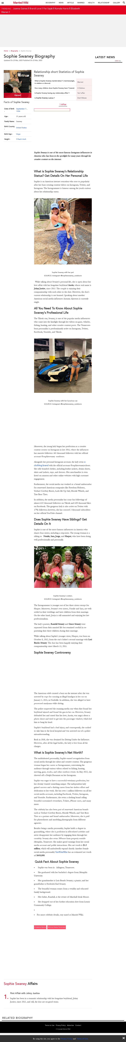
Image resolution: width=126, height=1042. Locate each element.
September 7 (21, 109)
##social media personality (56, 927)
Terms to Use (49, 1025)
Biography (50, 3)
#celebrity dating (40, 927)
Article (70, 3)
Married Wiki (20, 2)
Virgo (18, 134)
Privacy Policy (66, 1039)
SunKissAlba (61, 852)
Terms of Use (82, 1039)
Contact (78, 1025)
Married (81, 3)
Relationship (103, 3)
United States (21, 128)
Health (91, 3)
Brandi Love (35, 8)
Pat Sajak (48, 8)
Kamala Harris (61, 8)
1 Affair (62, 104)
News (61, 3)
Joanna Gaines (20, 8)
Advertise (70, 1025)
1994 (18, 111)
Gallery (116, 3)
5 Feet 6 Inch (21, 139)
